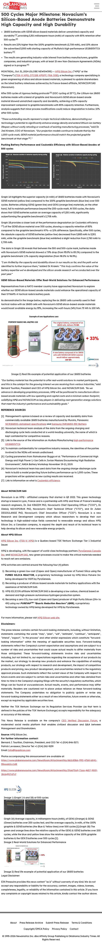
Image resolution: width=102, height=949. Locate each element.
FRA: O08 (53, 75)
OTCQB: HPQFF (38, 75)
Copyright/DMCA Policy (36, 928)
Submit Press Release (57, 922)
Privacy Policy (59, 928)
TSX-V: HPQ (22, 75)
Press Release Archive (31, 922)
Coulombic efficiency (48, 480)
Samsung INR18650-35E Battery (69, 424)
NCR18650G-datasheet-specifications (25, 424)
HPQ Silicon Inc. (63, 71)
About (13, 922)
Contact (74, 928)
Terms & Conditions (82, 922)
